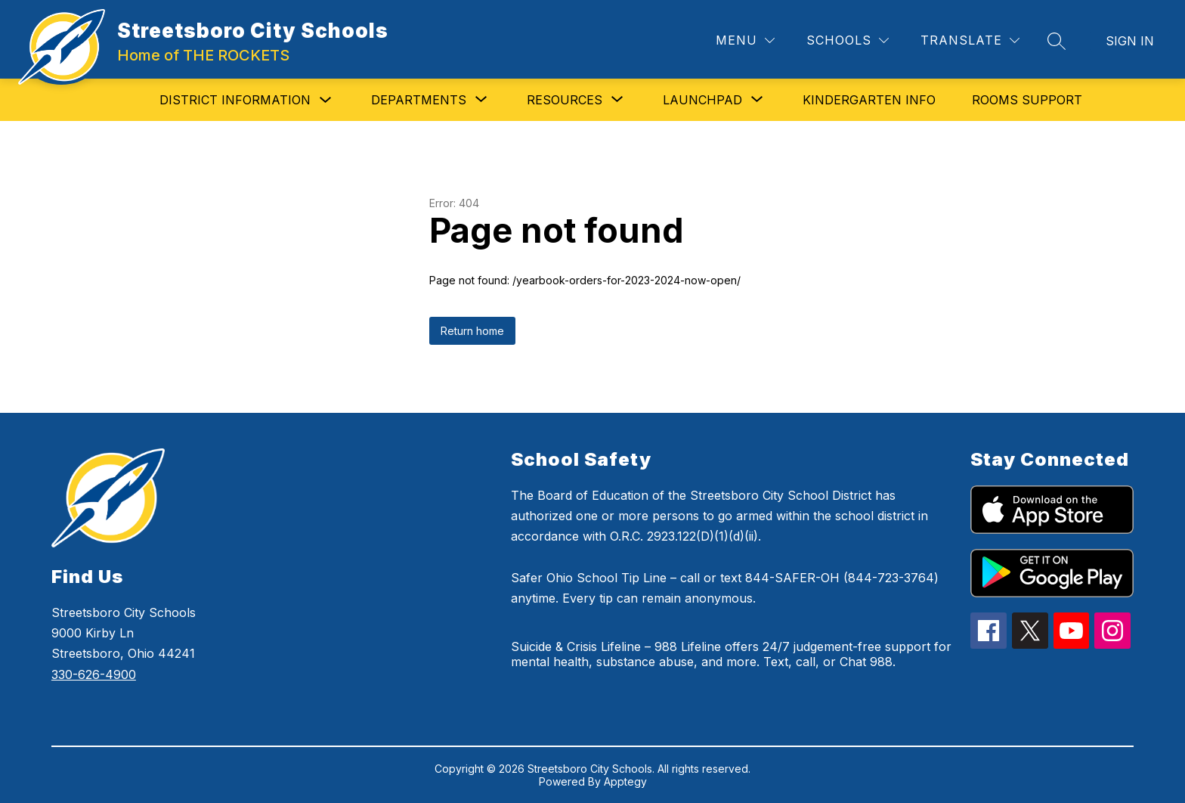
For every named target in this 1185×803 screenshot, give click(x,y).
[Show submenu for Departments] (418, 100)
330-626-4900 (93, 674)
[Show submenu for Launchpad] (702, 100)
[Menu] (745, 40)
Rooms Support (1027, 99)
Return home (472, 330)
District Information (235, 99)
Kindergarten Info (869, 99)
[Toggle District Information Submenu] (326, 100)
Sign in (1130, 40)
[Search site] (1056, 41)
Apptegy (625, 781)
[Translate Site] (970, 40)
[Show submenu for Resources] (564, 100)
